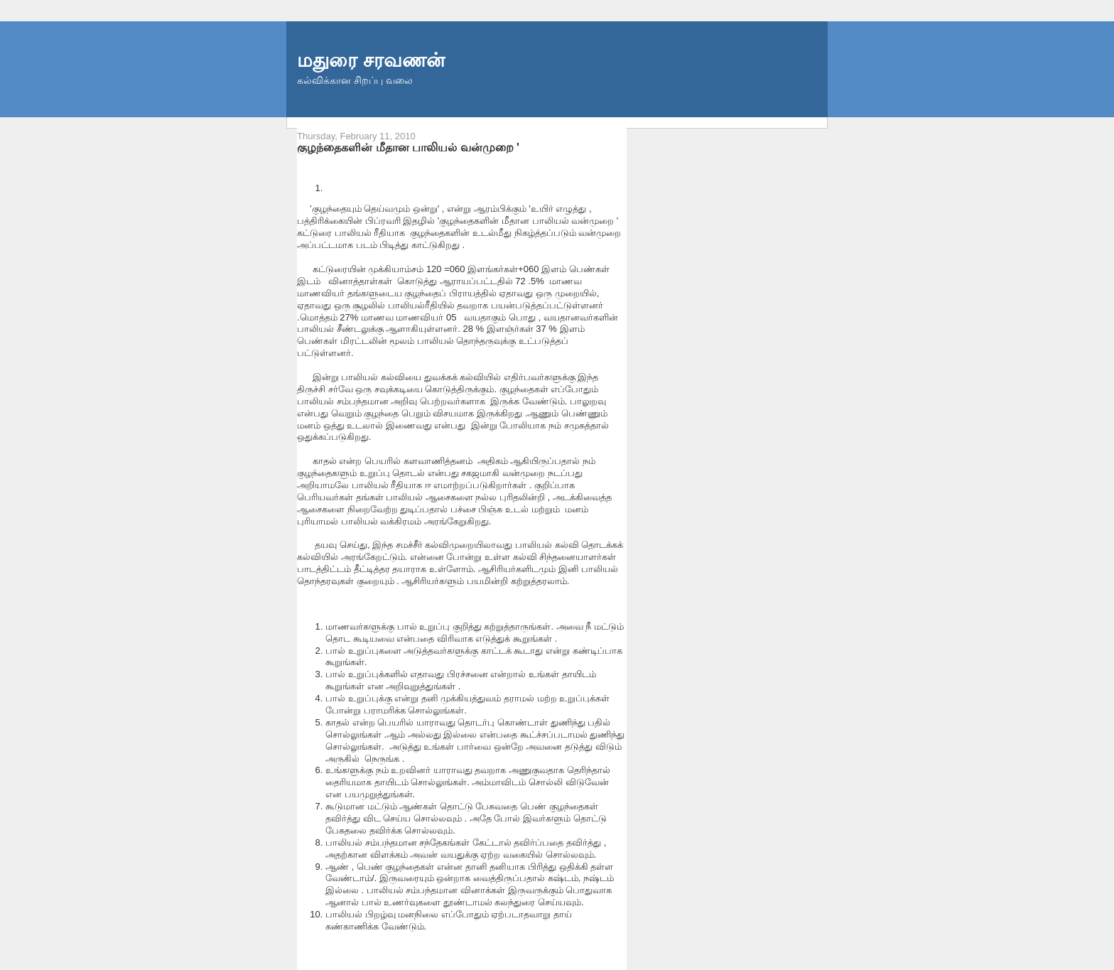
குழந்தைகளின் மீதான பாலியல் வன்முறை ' (408, 147)
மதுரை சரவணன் (371, 60)
